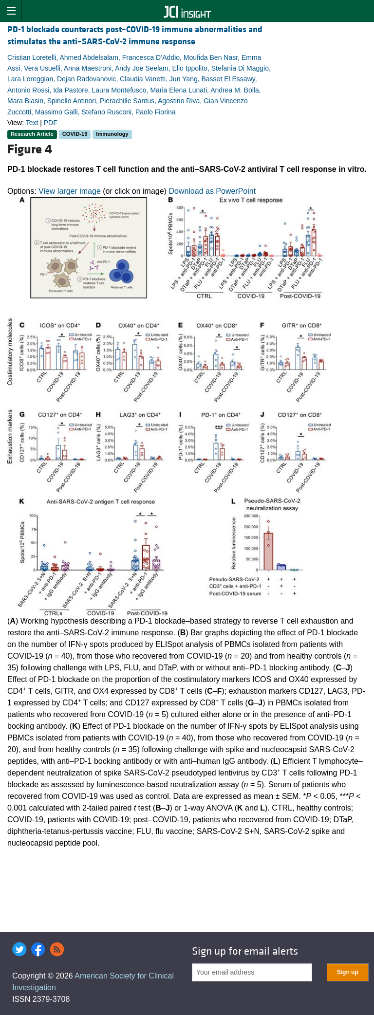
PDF (50, 123)
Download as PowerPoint (212, 191)
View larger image (69, 191)
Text (32, 123)
